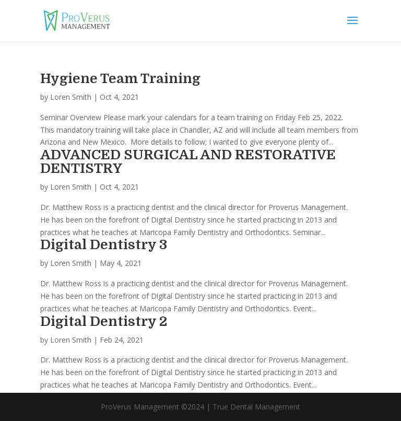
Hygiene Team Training (120, 78)
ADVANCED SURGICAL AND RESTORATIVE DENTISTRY (188, 161)
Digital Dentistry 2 (103, 321)
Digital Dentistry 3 (103, 244)
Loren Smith (70, 97)
